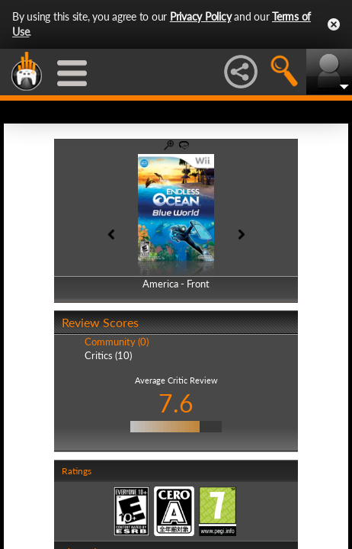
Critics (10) (108, 355)
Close (334, 24)
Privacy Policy (201, 16)
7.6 (176, 403)
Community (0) (117, 342)
